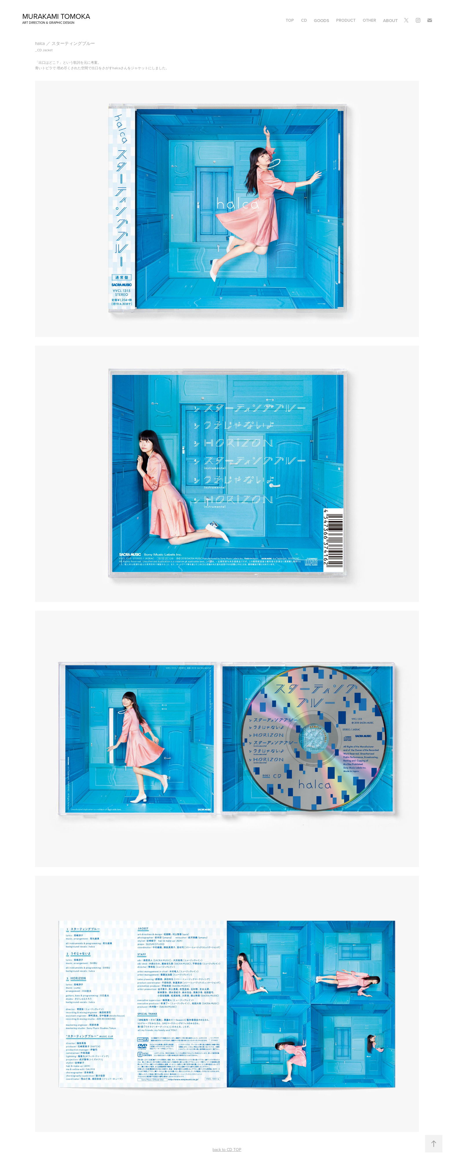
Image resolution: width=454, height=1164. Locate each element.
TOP (290, 20)
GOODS (321, 20)
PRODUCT (346, 20)
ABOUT (390, 20)
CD (304, 20)
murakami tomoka (56, 16)
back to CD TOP (227, 1149)
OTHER (369, 20)
